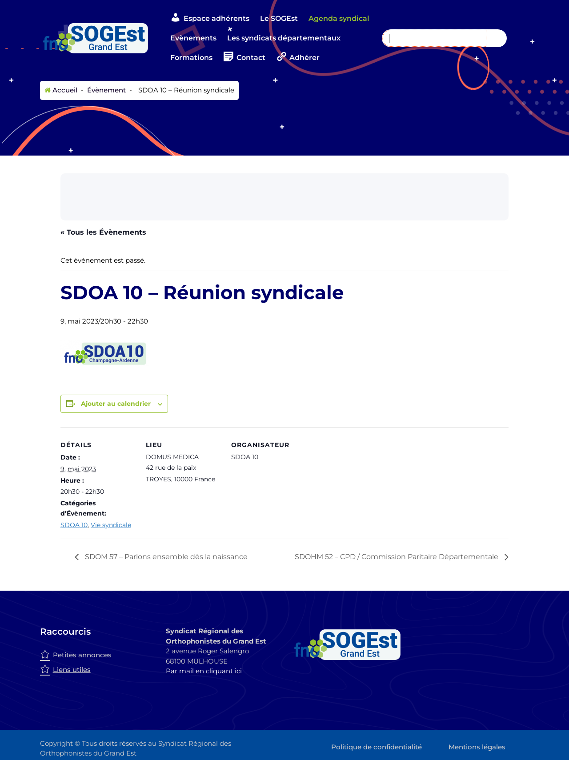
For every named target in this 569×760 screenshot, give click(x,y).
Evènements (193, 38)
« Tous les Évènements (103, 232)
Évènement (105, 90)
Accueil (60, 90)
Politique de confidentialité (376, 747)
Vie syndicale (111, 525)
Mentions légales (477, 747)
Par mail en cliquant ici (204, 671)
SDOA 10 (74, 525)
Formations (191, 57)
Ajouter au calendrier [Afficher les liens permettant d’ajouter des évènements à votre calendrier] (116, 404)
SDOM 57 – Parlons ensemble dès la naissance (165, 556)
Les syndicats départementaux (284, 38)
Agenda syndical (339, 18)
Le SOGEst (279, 18)
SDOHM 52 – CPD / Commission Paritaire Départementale (397, 556)
